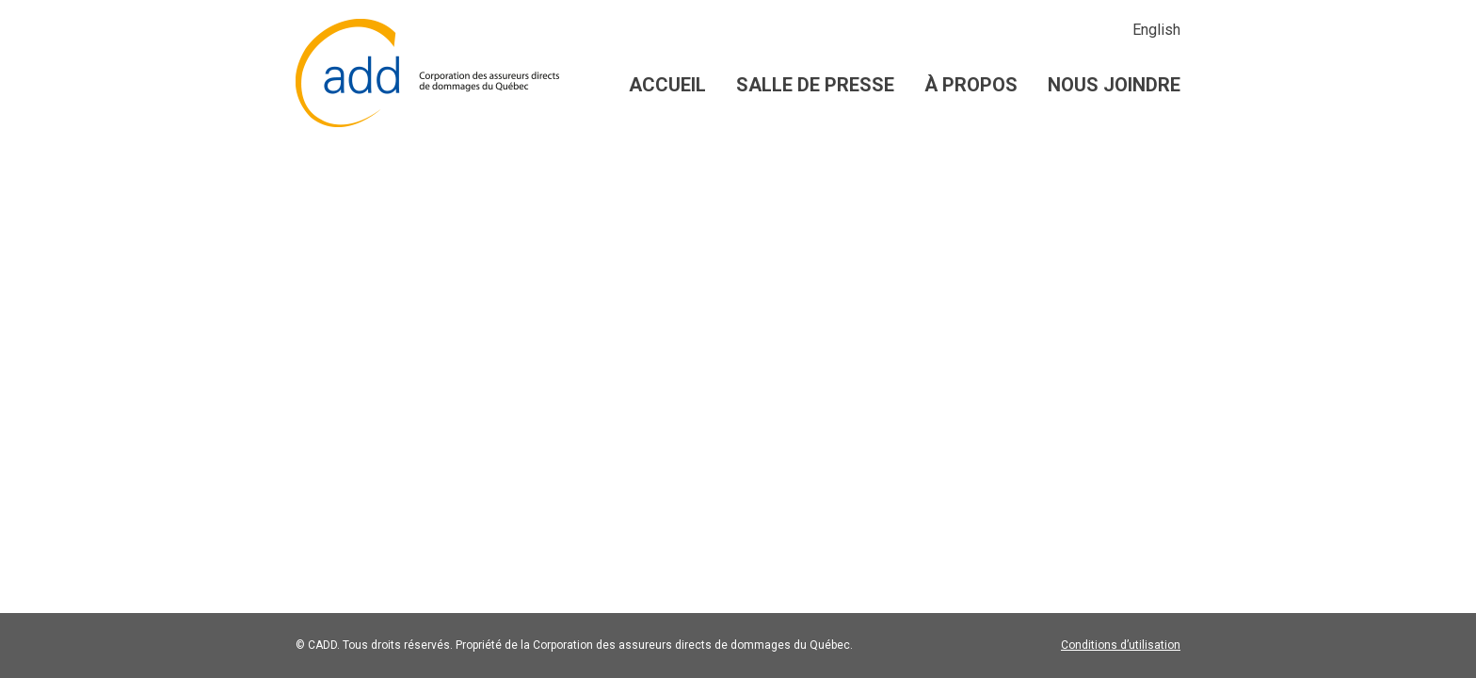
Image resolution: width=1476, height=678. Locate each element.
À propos (971, 84)
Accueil (667, 84)
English (1156, 30)
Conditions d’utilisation (1120, 645)
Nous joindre (1114, 84)
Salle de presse (815, 84)
